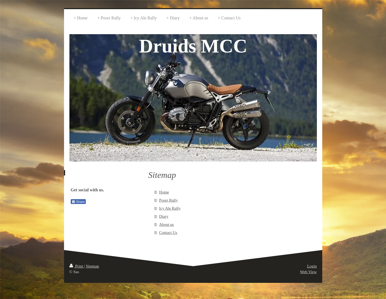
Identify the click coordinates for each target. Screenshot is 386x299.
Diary (163, 216)
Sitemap (92, 266)
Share (78, 202)
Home (164, 192)
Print (76, 266)
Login (312, 266)
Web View (308, 272)
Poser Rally (168, 200)
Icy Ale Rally (170, 208)
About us (166, 224)
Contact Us (168, 232)
